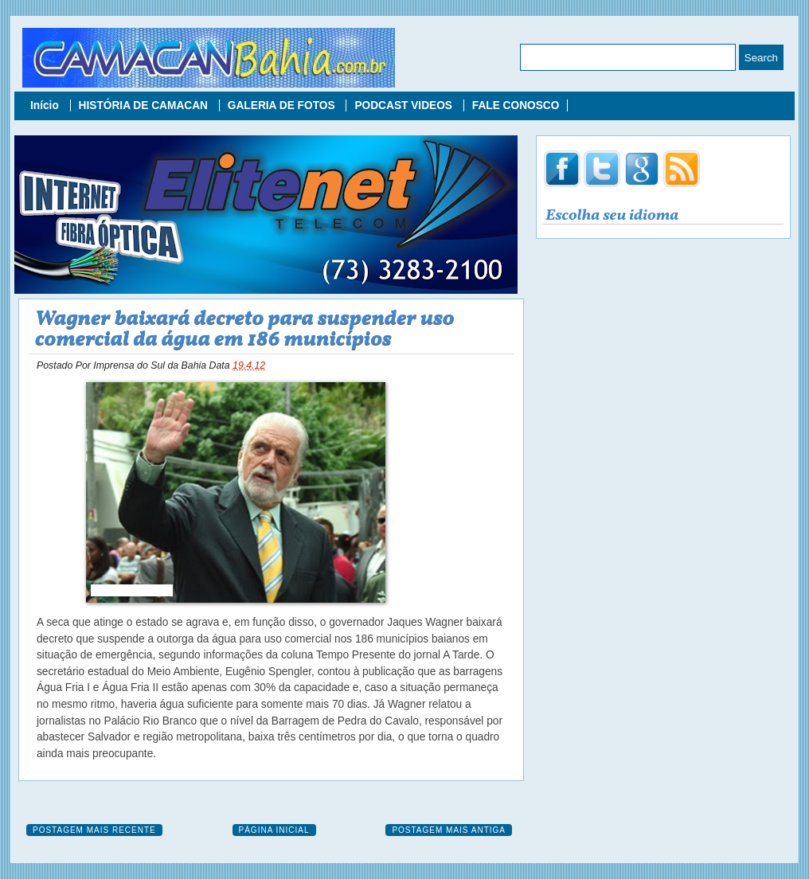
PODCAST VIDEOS (404, 105)
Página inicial (274, 830)
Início (46, 105)
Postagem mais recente (94, 830)
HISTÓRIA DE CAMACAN (145, 105)
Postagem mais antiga (449, 830)
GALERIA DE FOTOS (283, 105)
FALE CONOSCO (516, 105)
